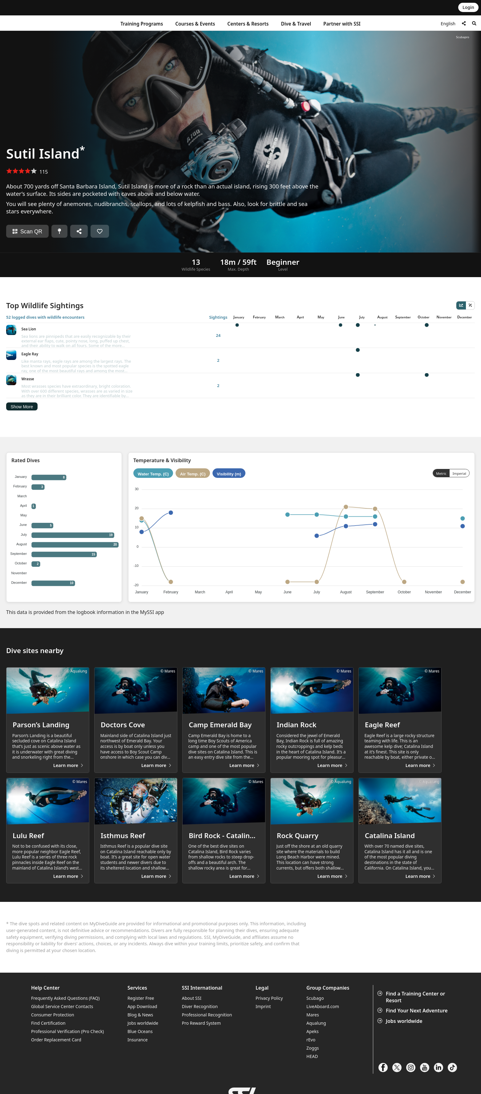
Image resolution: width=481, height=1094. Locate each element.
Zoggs (312, 1031)
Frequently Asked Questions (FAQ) (65, 981)
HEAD (312, 1040)
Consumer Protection (52, 998)
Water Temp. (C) (153, 440)
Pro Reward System (201, 1006)
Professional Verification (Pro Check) (67, 1015)
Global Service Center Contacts (62, 990)
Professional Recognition (207, 998)
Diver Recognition (200, 990)
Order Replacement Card (56, 1023)
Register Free (140, 981)
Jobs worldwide (400, 1004)
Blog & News (140, 998)
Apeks (312, 1015)
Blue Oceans (140, 1015)
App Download (142, 990)
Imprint (263, 990)
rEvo (310, 1023)
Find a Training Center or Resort (411, 980)
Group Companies (327, 971)
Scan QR (27, 231)
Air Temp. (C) (193, 440)
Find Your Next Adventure (413, 994)
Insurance (137, 1023)
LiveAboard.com (322, 990)
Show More (21, 373)
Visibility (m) (229, 440)
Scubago (315, 981)
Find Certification (48, 1006)
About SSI (192, 981)
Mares (312, 998)
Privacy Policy (269, 981)
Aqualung (316, 1006)
